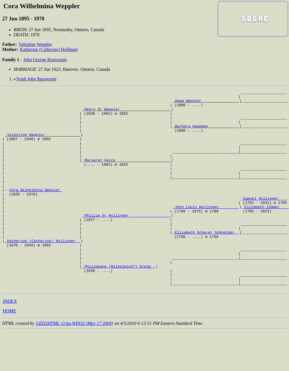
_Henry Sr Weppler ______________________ (126, 113)
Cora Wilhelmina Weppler (35, 210)
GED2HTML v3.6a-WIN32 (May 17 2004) (74, 363)
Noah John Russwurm (36, 78)
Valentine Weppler (35, 44)
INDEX (10, 341)
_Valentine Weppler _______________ (42, 143)
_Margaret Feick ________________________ (126, 174)
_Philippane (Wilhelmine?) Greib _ (118, 301)
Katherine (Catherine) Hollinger (49, 49)
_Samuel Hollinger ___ (264, 220)
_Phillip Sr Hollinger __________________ (126, 240)
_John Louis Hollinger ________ (206, 230)
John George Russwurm (44, 59)
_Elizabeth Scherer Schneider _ (206, 261)
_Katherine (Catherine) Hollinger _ (42, 271)
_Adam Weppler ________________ (206, 103)
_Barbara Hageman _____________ (206, 133)
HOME (9, 350)
